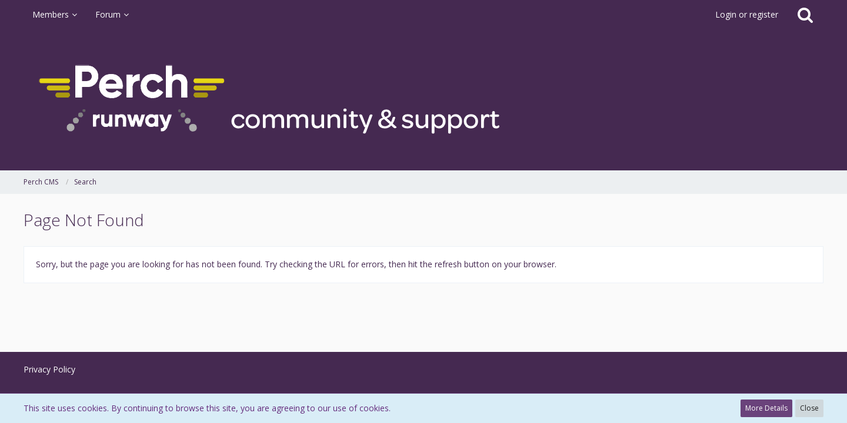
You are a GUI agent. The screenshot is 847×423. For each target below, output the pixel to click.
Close (809, 408)
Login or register (746, 14)
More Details (766, 408)
